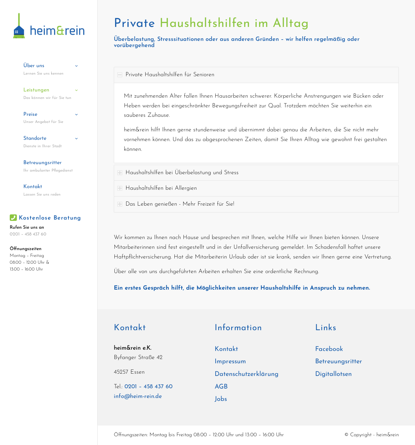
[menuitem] (49, 70)
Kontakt (226, 349)
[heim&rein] (48, 25)
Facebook (329, 349)
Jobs (221, 399)
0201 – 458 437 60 (28, 234)
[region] (256, 123)
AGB (221, 387)
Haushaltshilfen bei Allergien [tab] (157, 188)
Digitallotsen (333, 374)
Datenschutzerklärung (247, 374)
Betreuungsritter (338, 361)
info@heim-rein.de (138, 396)
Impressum (230, 361)
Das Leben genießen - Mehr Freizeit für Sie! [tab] (175, 204)
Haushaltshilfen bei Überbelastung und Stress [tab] (178, 173)
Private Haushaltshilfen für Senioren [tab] (165, 75)
